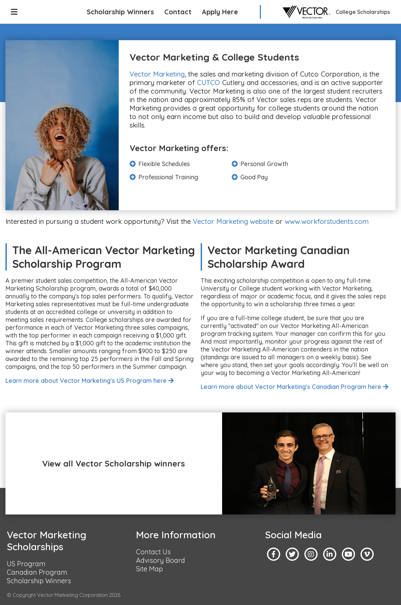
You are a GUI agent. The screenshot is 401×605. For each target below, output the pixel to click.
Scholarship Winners (120, 11)
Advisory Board (160, 560)
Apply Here (220, 11)
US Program (26, 563)
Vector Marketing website (233, 221)
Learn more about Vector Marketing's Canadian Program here (294, 387)
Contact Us (153, 551)
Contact (177, 11)
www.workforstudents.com (327, 221)
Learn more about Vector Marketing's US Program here (89, 381)
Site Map (149, 569)
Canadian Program (37, 572)
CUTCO (208, 82)
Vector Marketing (157, 74)
